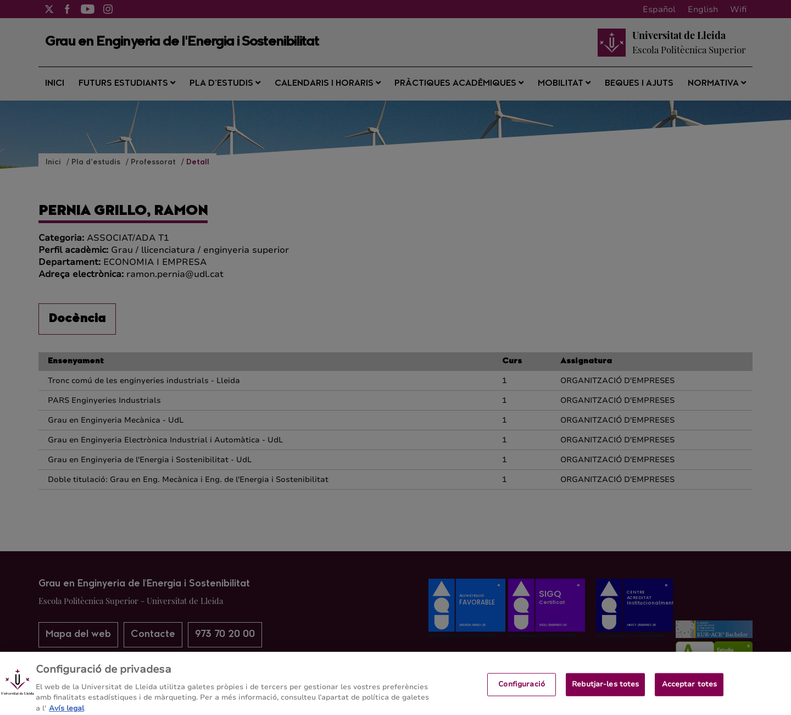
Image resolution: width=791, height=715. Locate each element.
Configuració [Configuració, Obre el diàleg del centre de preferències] (521, 689)
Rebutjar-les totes (605, 689)
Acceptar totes (689, 689)
